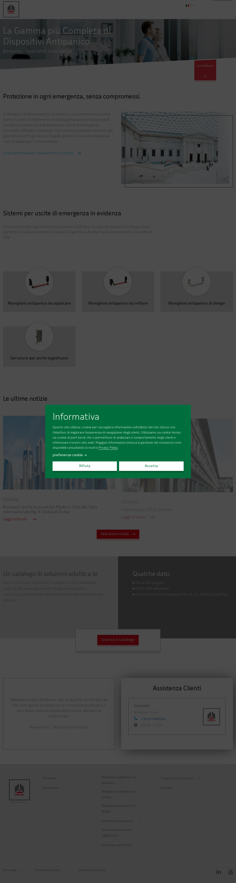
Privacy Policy (107, 447)
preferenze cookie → (70, 455)
